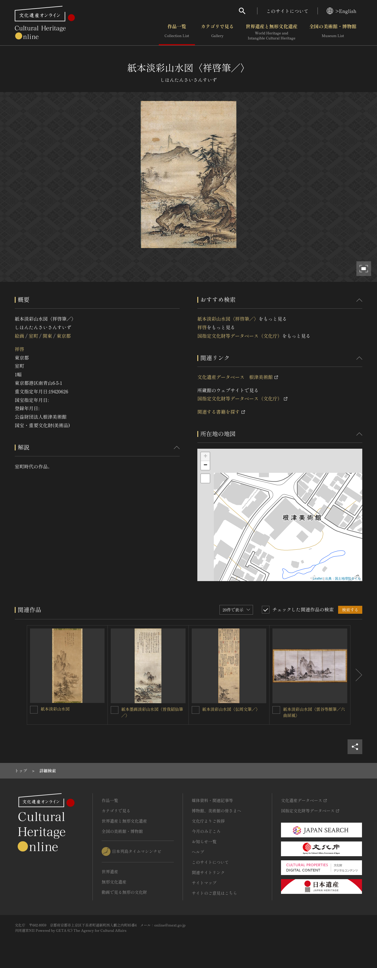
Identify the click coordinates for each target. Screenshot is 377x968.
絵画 (19, 335)
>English (341, 10)
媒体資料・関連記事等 (212, 800)
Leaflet (318, 578)
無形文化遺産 (114, 882)
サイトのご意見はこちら (214, 893)
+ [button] (205, 456)
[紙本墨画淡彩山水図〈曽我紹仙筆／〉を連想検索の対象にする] (114, 710)
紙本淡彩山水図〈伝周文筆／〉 (231, 709)
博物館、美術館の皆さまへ (216, 811)
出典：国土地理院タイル (343, 578)
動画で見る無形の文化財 (124, 892)
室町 (33, 335)
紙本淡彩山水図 (55, 709)
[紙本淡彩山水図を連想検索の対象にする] (34, 709)
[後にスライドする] (356, 675)
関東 (47, 335)
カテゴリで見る (217, 32)
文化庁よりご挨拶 (208, 821)
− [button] (205, 465)
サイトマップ (204, 883)
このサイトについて (287, 10)
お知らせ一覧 (204, 841)
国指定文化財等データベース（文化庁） (239, 335)
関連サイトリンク (208, 872)
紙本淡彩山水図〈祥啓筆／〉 (228, 318)
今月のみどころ (206, 831)
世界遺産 (110, 871)
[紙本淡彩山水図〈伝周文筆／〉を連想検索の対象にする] (195, 710)
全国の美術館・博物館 (332, 32)
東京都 (64, 335)
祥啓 (19, 348)
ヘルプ (198, 852)
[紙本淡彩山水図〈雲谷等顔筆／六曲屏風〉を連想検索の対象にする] (276, 710)
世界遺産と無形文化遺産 (271, 32)
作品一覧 (177, 32)
